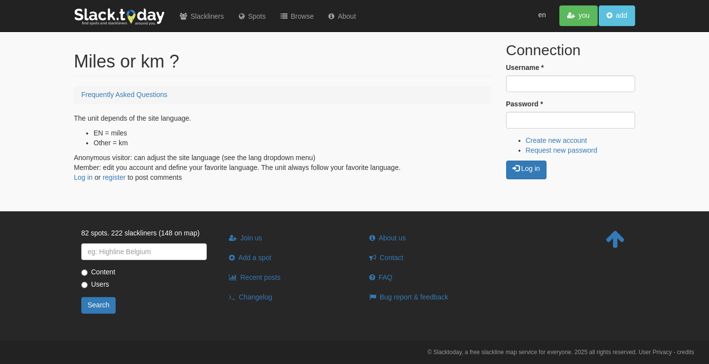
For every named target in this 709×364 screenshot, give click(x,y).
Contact (391, 258)
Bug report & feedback (414, 297)
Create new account (556, 140)
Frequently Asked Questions (124, 95)
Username (525, 67)
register (114, 177)
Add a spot (254, 258)
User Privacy (655, 352)
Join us (251, 238)
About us (392, 238)
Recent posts (260, 277)
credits (685, 352)
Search (98, 305)
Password (524, 104)
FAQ (385, 277)
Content (98, 272)
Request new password (562, 150)
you (584, 15)
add (621, 15)
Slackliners (207, 16)
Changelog (255, 297)
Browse (302, 16)
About (347, 16)
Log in (83, 177)
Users (95, 284)
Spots (257, 16)
